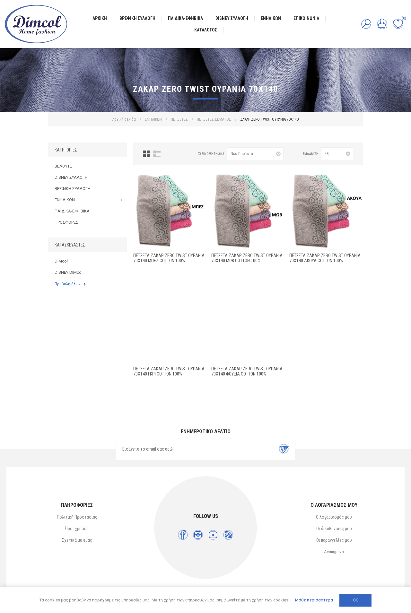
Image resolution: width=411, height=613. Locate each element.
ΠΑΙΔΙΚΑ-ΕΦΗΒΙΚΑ (72, 211)
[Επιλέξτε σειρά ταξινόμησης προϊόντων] (255, 153)
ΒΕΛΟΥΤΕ (63, 166)
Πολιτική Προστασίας (77, 517)
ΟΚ (355, 600)
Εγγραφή (284, 449)
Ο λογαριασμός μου (334, 517)
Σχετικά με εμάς (77, 540)
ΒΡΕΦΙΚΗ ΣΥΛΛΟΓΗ (73, 188)
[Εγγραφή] (194, 449)
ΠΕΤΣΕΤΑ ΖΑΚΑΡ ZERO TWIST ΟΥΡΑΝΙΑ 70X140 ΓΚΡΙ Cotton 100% (169, 371)
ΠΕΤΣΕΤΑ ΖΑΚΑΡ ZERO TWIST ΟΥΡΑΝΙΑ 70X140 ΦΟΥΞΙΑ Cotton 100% (247, 371)
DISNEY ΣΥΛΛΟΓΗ (71, 177)
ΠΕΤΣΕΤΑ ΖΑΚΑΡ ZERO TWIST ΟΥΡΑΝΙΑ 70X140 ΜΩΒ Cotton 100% (247, 258)
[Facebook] (182, 534)
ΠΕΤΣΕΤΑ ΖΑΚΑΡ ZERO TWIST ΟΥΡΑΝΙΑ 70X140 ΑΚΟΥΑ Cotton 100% (325, 258)
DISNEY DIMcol (69, 272)
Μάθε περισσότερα (314, 600)
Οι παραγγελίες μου (334, 540)
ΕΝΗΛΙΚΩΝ (65, 199)
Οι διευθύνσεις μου (334, 528)
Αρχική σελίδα (124, 119)
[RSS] (228, 534)
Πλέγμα (146, 154)
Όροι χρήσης (77, 528)
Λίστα (157, 154)
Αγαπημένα (334, 551)
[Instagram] (198, 534)
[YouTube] (213, 534)
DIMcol (61, 261)
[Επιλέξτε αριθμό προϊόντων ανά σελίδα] (337, 153)
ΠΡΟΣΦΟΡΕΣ (66, 222)
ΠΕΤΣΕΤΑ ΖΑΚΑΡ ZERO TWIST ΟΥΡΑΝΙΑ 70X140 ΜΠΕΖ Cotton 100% (169, 258)
